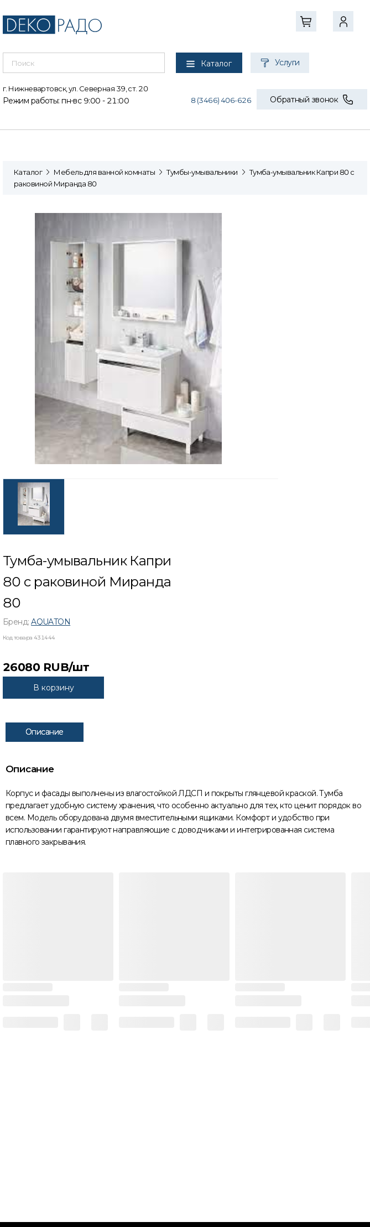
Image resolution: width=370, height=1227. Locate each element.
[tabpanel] (140, 337)
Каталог (28, 172)
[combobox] (83, 63)
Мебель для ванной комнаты (104, 172)
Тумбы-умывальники (201, 172)
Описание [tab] (44, 732)
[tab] (33, 506)
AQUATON (50, 622)
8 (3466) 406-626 (221, 100)
